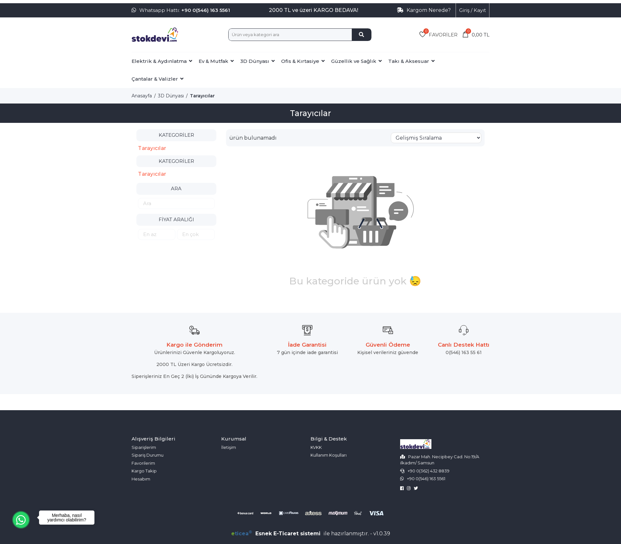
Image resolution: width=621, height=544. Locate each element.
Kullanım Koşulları (328, 455)
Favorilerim (143, 463)
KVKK (316, 447)
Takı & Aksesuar (408, 61)
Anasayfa (142, 96)
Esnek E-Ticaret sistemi (276, 533)
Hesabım (141, 478)
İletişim (228, 447)
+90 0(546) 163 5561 (205, 10)
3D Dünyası (254, 61)
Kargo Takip (144, 470)
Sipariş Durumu (147, 455)
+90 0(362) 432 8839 (428, 470)
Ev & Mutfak (213, 61)
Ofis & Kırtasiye (300, 61)
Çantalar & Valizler (155, 79)
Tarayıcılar (202, 96)
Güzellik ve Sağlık (353, 61)
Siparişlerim (144, 447)
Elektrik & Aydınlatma (159, 61)
